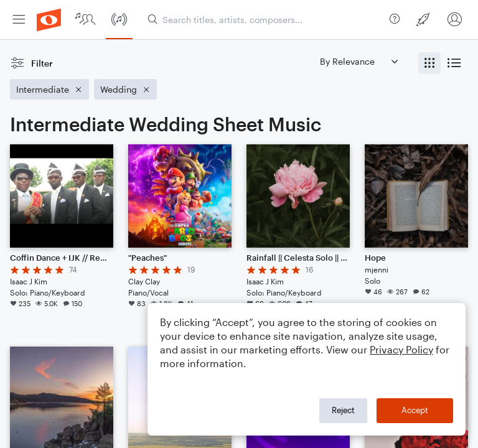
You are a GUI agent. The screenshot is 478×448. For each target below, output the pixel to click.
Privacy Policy (401, 349)
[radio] (429, 63)
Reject (343, 410)
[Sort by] (358, 61)
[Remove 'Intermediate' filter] (49, 89)
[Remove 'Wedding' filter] (125, 89)
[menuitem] (18, 19)
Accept (414, 410)
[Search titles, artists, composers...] (266, 19)
